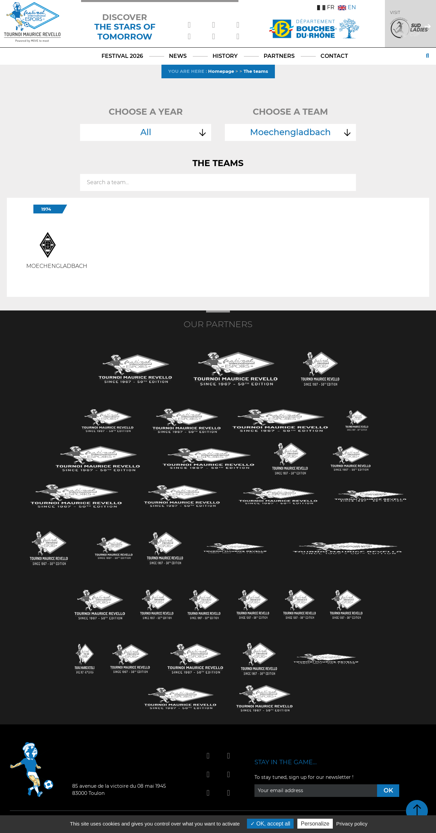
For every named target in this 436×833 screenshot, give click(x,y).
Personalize (315, 824)
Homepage (221, 71)
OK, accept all (270, 824)
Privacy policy (352, 824)
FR (325, 7)
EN (347, 7)
